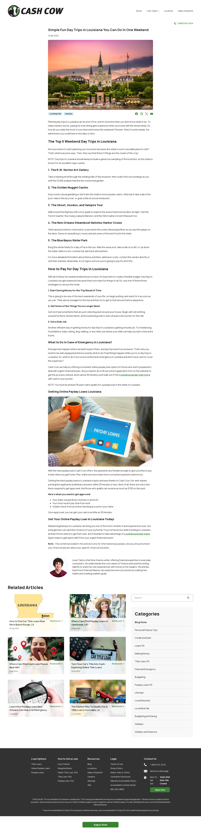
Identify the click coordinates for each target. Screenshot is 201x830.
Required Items (65, 768)
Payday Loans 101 (143, 684)
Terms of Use (116, 764)
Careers (91, 776)
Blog (90, 764)
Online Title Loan (68, 772)
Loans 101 (139, 645)
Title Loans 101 (142, 661)
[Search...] (162, 597)
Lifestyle (68, 114)
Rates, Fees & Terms (120, 772)
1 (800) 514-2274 (183, 23)
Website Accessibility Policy (123, 781)
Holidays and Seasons (146, 731)
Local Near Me (55, 114)
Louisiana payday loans (137, 533)
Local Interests (142, 700)
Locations (92, 768)
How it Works (64, 764)
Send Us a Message (156, 771)
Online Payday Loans (40, 768)
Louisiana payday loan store (134, 374)
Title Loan (64, 776)
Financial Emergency (145, 669)
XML (89, 785)
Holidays (139, 724)
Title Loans (36, 764)
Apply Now (160, 789)
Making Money (142, 653)
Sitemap (91, 781)
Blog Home (141, 622)
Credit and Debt (143, 637)
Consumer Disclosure (120, 776)
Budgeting (140, 677)
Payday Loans (37, 772)
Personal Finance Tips (146, 630)
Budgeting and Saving (146, 716)
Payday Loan (66, 781)
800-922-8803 (117, 789)
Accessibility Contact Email (122, 785)
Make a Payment (95, 772)
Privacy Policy (116, 768)
